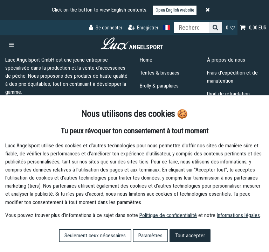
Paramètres (150, 235)
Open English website (175, 10)
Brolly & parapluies (159, 86)
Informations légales (238, 215)
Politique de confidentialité (168, 215)
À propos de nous (226, 60)
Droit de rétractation (228, 94)
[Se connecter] (106, 27)
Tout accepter (190, 235)
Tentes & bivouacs (159, 73)
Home (146, 60)
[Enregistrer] (143, 27)
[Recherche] (215, 27)
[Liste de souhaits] (230, 27)
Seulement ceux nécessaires (95, 235)
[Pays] (166, 27)
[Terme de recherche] (191, 27)
